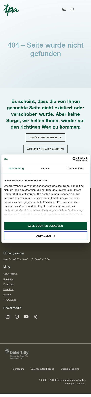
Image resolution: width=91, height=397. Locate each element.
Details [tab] (45, 168)
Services (8, 278)
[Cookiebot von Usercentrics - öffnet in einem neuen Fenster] (72, 159)
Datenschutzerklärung (42, 368)
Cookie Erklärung (70, 368)
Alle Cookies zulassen (45, 225)
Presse (7, 294)
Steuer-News (10, 273)
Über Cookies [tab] (75, 168)
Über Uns (8, 289)
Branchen (8, 284)
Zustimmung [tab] (16, 168)
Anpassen (45, 235)
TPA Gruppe (9, 299)
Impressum (18, 368)
